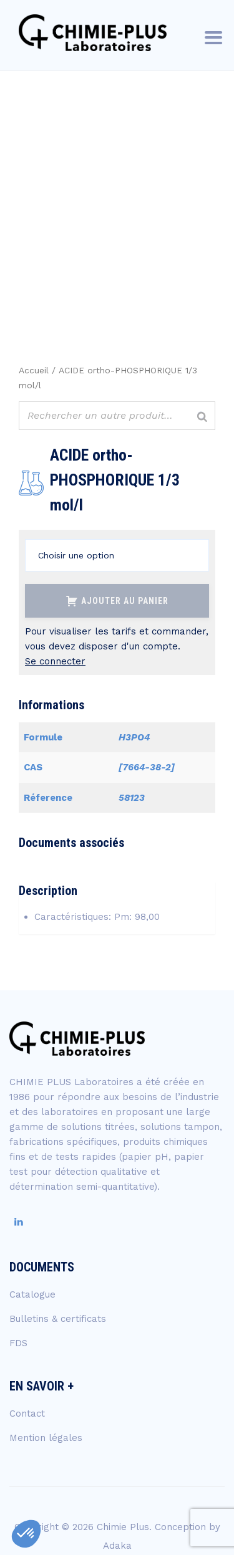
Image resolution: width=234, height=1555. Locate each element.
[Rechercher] (202, 417)
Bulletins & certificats (57, 1318)
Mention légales (45, 1437)
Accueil (34, 370)
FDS (18, 1343)
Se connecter (55, 661)
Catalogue (32, 1294)
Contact (27, 1413)
